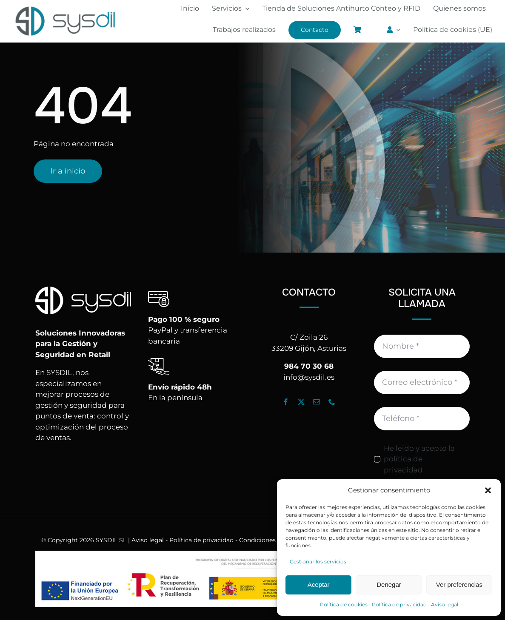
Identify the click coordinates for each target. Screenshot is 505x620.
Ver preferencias (459, 584)
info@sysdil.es (308, 377)
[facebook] (285, 401)
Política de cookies (344, 604)
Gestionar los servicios (318, 561)
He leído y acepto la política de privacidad (419, 459)
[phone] (331, 401)
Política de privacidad (399, 604)
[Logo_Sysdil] (65, 7)
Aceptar (319, 584)
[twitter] (301, 401)
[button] (488, 490)
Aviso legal (444, 604)
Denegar (389, 584)
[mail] (316, 401)
